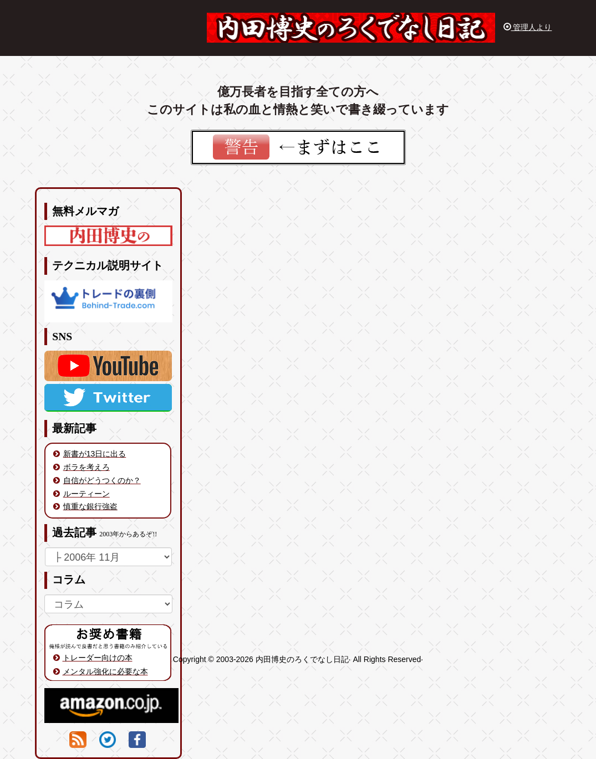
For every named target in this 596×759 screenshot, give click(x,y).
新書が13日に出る (94, 453)
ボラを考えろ (86, 467)
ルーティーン (86, 493)
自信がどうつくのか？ (102, 480)
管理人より (527, 27)
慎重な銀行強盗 (90, 506)
